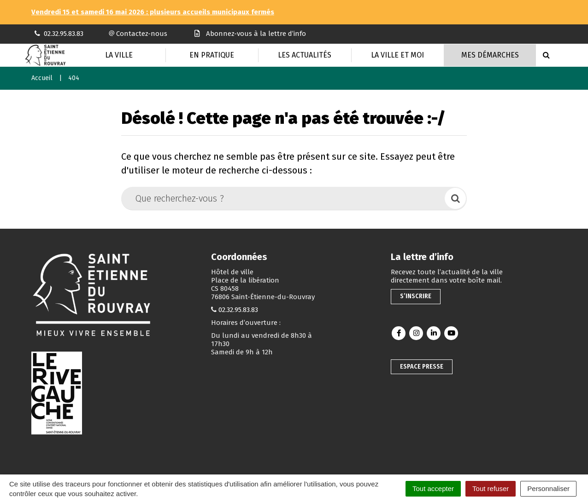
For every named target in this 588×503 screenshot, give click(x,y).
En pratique (211, 55)
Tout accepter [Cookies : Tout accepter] (433, 488)
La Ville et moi (397, 55)
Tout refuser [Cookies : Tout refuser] (490, 488)
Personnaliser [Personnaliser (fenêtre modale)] (548, 488)
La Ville (119, 55)
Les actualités (304, 55)
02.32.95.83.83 (238, 310)
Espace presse (421, 366)
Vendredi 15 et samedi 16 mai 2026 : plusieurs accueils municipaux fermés (152, 12)
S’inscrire (415, 296)
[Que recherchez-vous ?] (283, 198)
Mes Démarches (490, 55)
